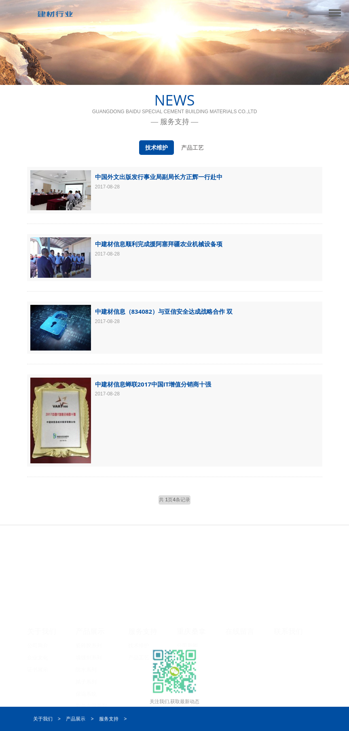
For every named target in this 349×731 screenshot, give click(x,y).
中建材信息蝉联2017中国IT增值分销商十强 (153, 384)
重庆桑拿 (191, 630)
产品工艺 (192, 147)
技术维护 (156, 147)
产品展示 (90, 630)
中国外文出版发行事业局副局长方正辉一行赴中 (158, 177)
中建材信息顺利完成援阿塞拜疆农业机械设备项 (158, 244)
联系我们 (288, 630)
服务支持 (142, 630)
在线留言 (239, 630)
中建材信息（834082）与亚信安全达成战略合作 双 (164, 311)
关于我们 (41, 630)
